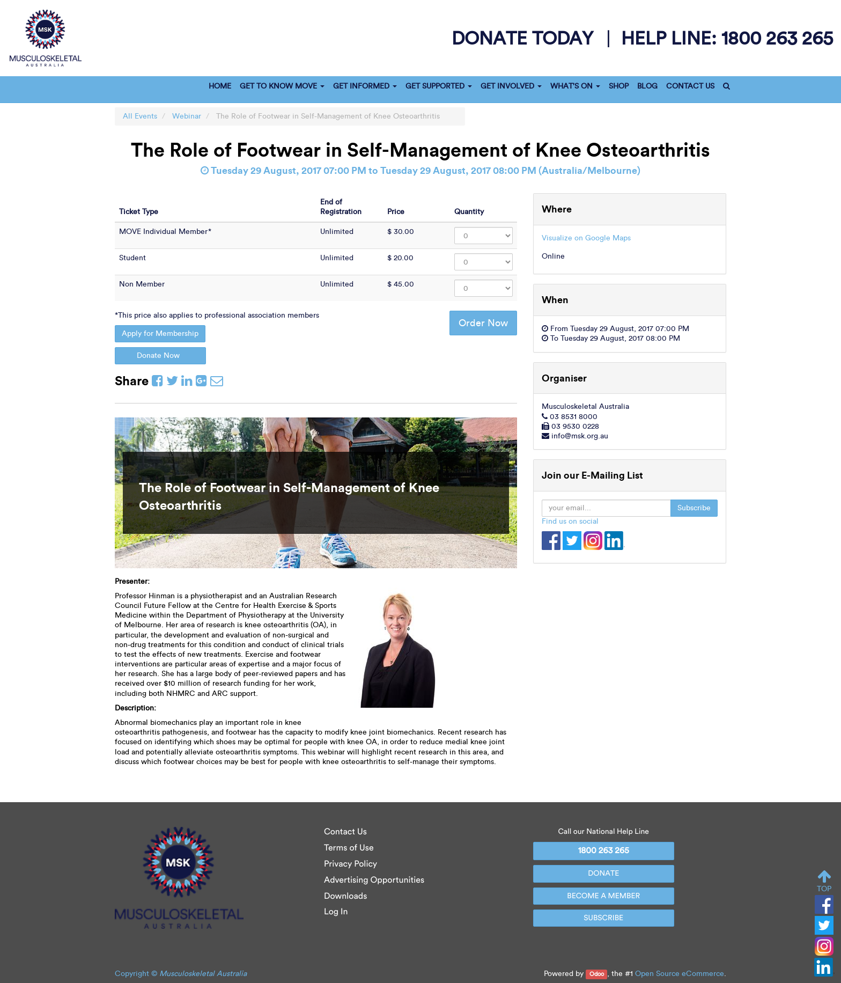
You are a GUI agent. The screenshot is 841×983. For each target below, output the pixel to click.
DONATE (603, 873)
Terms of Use (349, 848)
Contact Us (345, 832)
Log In (336, 912)
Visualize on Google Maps (586, 238)
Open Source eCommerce (679, 973)
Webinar (186, 116)
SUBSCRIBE (603, 917)
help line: (727, 37)
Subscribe (694, 507)
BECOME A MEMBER (603, 895)
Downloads (345, 896)
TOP (824, 881)
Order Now (483, 323)
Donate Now (160, 355)
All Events (140, 116)
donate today (525, 38)
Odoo (596, 974)
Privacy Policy (350, 864)
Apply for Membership (160, 333)
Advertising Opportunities (374, 880)
